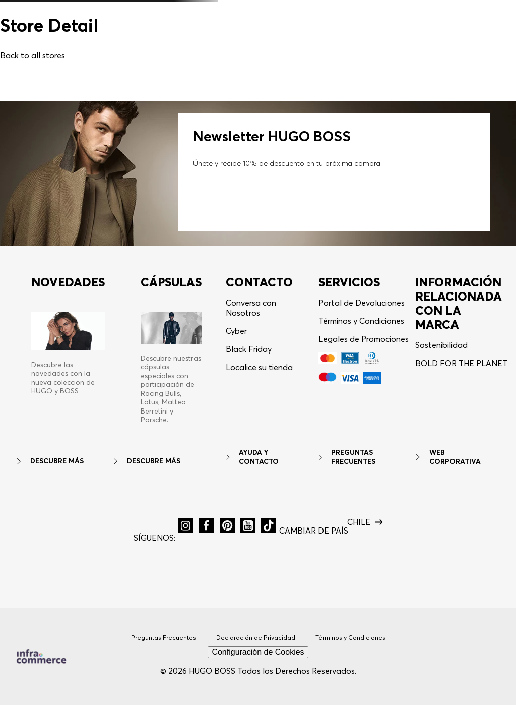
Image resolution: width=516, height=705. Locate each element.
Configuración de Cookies (258, 652)
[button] (185, 525)
